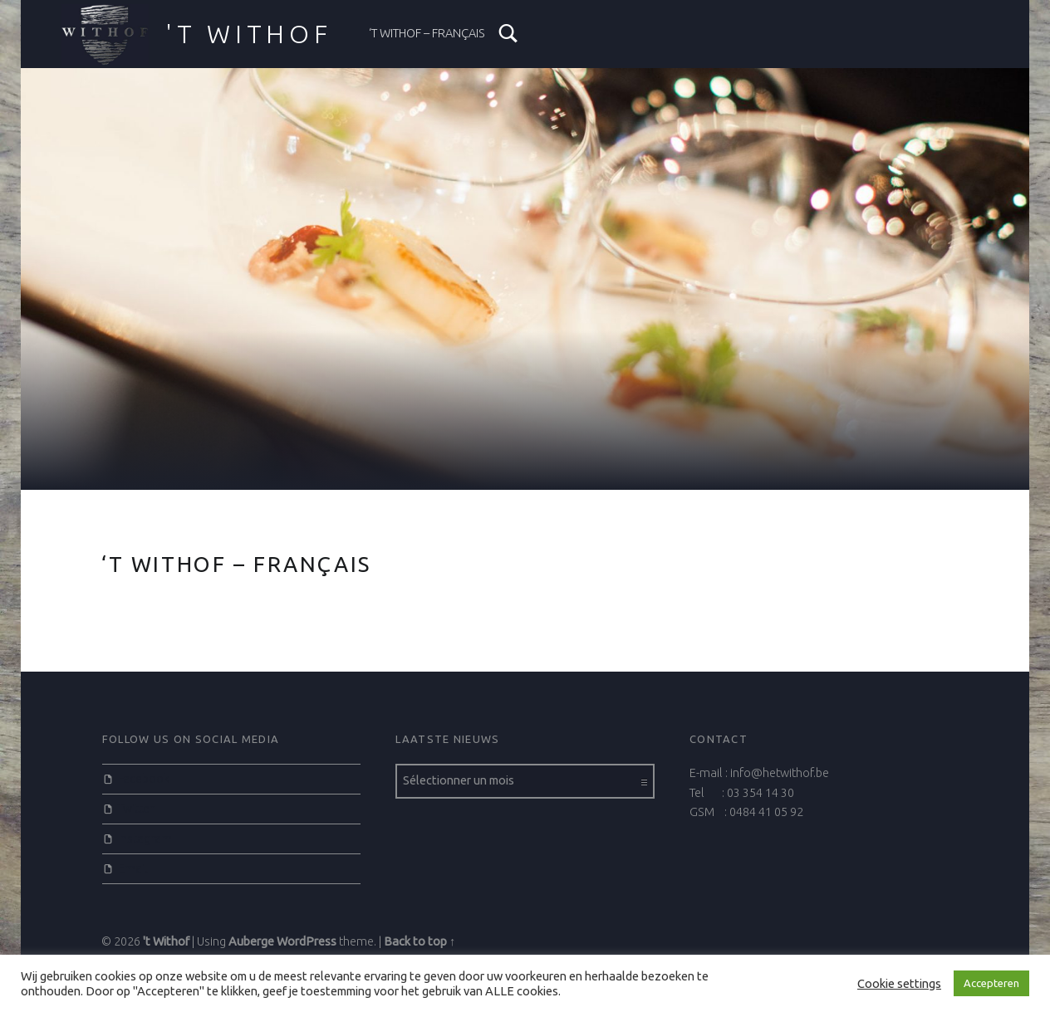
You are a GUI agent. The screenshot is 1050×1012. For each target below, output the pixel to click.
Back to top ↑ (419, 941)
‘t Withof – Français (427, 33)
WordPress (306, 941)
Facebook (143, 778)
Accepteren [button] (991, 983)
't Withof (166, 941)
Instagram (145, 838)
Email (133, 868)
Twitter (136, 808)
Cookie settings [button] (899, 983)
